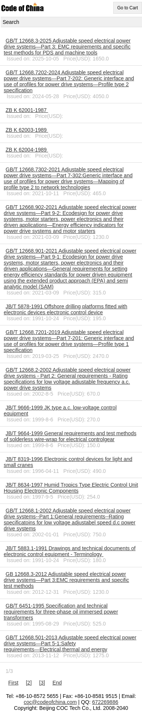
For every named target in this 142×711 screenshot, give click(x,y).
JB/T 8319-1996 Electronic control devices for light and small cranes (68, 462)
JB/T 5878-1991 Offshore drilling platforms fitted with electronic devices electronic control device (65, 309)
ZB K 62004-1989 (27, 150)
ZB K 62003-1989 (27, 130)
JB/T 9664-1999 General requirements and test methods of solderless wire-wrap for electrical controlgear (70, 436)
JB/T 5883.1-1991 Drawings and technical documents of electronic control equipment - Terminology (70, 551)
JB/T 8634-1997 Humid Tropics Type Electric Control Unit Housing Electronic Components (71, 488)
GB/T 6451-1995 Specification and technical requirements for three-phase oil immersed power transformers (61, 612)
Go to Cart (127, 7)
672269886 (105, 702)
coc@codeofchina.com (50, 702)
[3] (42, 683)
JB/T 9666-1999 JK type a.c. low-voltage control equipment (60, 411)
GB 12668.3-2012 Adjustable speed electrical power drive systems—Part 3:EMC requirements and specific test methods (66, 580)
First (13, 683)
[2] (29, 683)
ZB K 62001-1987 (27, 110)
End (57, 683)
